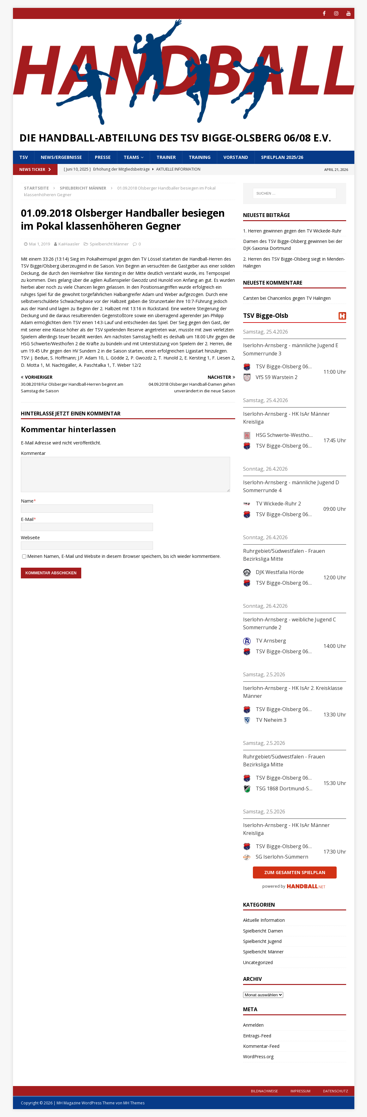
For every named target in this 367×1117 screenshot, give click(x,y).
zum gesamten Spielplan (294, 872)
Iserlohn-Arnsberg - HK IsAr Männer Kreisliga (286, 418)
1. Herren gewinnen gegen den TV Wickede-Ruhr (292, 231)
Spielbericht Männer (109, 244)
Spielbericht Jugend (262, 941)
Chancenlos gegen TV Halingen (299, 298)
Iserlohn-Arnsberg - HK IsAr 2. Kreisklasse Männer (293, 692)
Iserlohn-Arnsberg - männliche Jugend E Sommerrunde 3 (290, 349)
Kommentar (33, 453)
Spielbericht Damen (263, 931)
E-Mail (27, 519)
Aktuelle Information (264, 920)
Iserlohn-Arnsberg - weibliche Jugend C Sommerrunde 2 (289, 623)
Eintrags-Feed (257, 1036)
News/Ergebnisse (61, 157)
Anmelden (253, 1025)
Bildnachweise (264, 1091)
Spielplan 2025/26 (282, 157)
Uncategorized (258, 962)
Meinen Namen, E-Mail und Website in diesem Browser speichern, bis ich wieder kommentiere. (124, 556)
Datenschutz (335, 1091)
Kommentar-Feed (261, 1046)
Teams (131, 157)
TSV (23, 157)
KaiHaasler (69, 244)
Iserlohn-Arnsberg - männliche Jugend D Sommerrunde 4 (291, 486)
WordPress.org (258, 1057)
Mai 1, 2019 (39, 244)
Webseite (30, 537)
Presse (103, 157)
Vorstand (235, 157)
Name (27, 501)
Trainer (166, 157)
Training (200, 157)
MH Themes (133, 1103)
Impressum (300, 1091)
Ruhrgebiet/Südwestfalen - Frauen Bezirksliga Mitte (284, 555)
